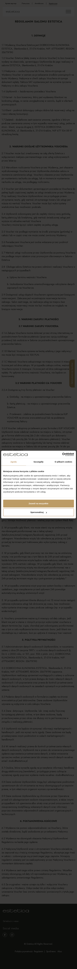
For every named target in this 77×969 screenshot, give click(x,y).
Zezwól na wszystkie (38, 503)
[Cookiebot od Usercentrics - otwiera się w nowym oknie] (62, 454)
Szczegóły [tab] (38, 462)
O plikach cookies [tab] (63, 462)
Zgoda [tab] (14, 462)
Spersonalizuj (38, 512)
